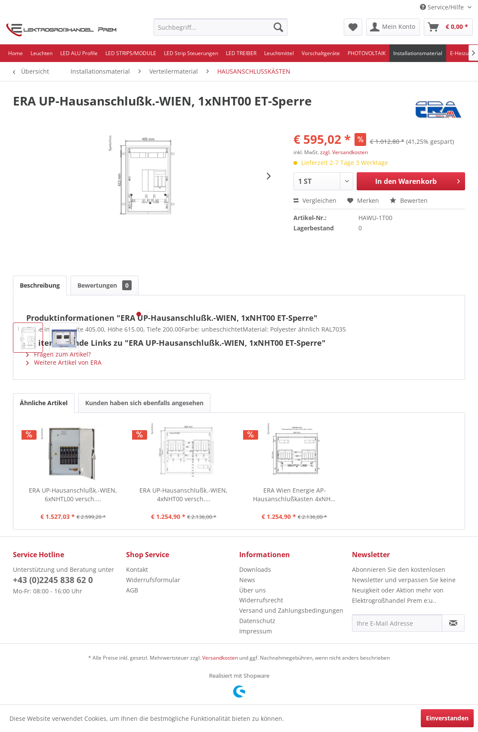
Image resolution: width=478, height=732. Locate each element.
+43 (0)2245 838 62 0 (53, 580)
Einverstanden (447, 718)
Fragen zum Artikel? (58, 354)
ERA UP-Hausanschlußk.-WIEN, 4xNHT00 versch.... (183, 494)
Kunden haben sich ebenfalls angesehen (144, 403)
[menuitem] (220, 27)
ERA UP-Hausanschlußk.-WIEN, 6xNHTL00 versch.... (73, 494)
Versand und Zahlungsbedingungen (291, 610)
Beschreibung (40, 285)
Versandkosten (220, 657)
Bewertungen (104, 285)
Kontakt (137, 569)
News (247, 580)
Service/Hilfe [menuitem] (443, 7)
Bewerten (409, 200)
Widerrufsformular (153, 580)
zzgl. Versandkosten (344, 152)
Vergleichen (314, 200)
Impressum (255, 631)
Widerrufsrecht (261, 600)
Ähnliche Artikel (44, 403)
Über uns (252, 590)
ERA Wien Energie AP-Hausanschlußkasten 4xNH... (294, 494)
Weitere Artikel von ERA (64, 362)
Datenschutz (257, 621)
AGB (132, 590)
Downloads (255, 569)
